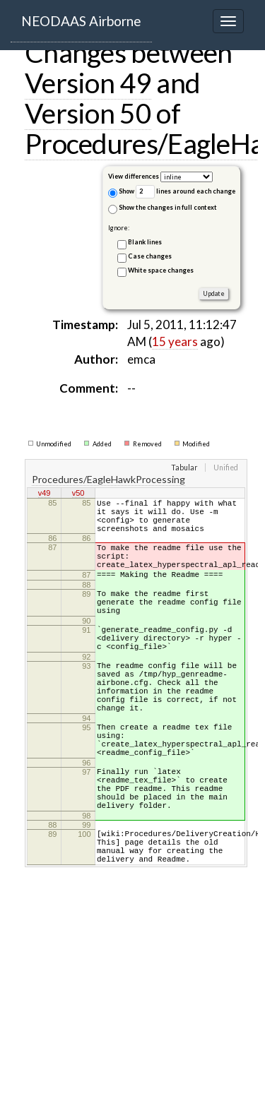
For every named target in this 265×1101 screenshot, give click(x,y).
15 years (175, 341)
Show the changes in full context (162, 208)
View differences (133, 176)
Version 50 (88, 113)
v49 (44, 493)
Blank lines (145, 242)
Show (121, 192)
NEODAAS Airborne (81, 21)
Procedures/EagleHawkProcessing (108, 479)
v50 (78, 493)
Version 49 (88, 82)
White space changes (161, 270)
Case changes (150, 256)
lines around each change (185, 191)
